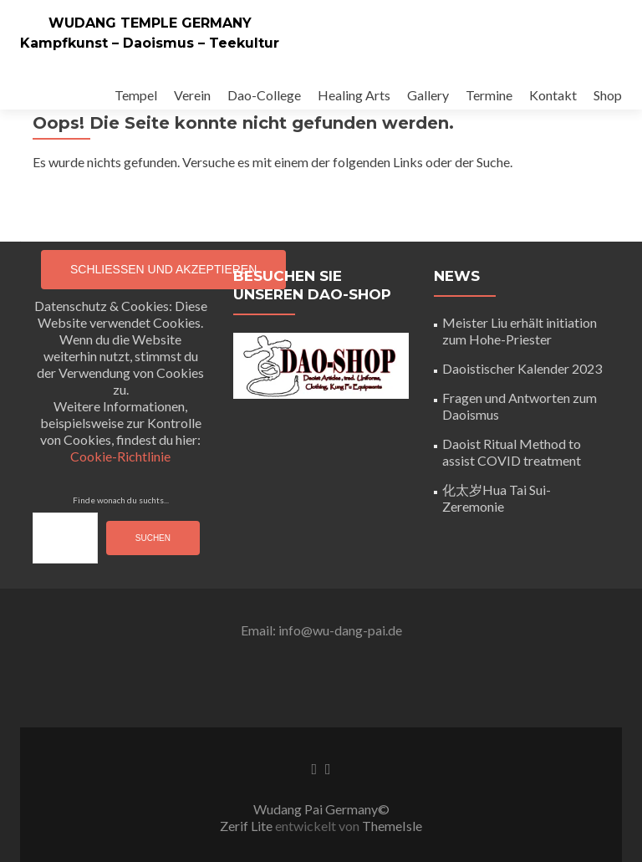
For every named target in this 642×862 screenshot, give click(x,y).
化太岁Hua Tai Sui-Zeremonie (496, 498)
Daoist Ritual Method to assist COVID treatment (511, 452)
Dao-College (264, 95)
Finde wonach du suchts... (121, 500)
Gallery (428, 95)
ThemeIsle (392, 826)
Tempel (136, 95)
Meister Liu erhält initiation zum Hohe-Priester (519, 330)
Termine (489, 95)
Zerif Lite (247, 826)
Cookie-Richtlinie (120, 456)
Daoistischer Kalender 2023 (522, 368)
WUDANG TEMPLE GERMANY (150, 23)
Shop (608, 95)
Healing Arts (354, 95)
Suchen (153, 538)
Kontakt (553, 95)
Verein (192, 95)
